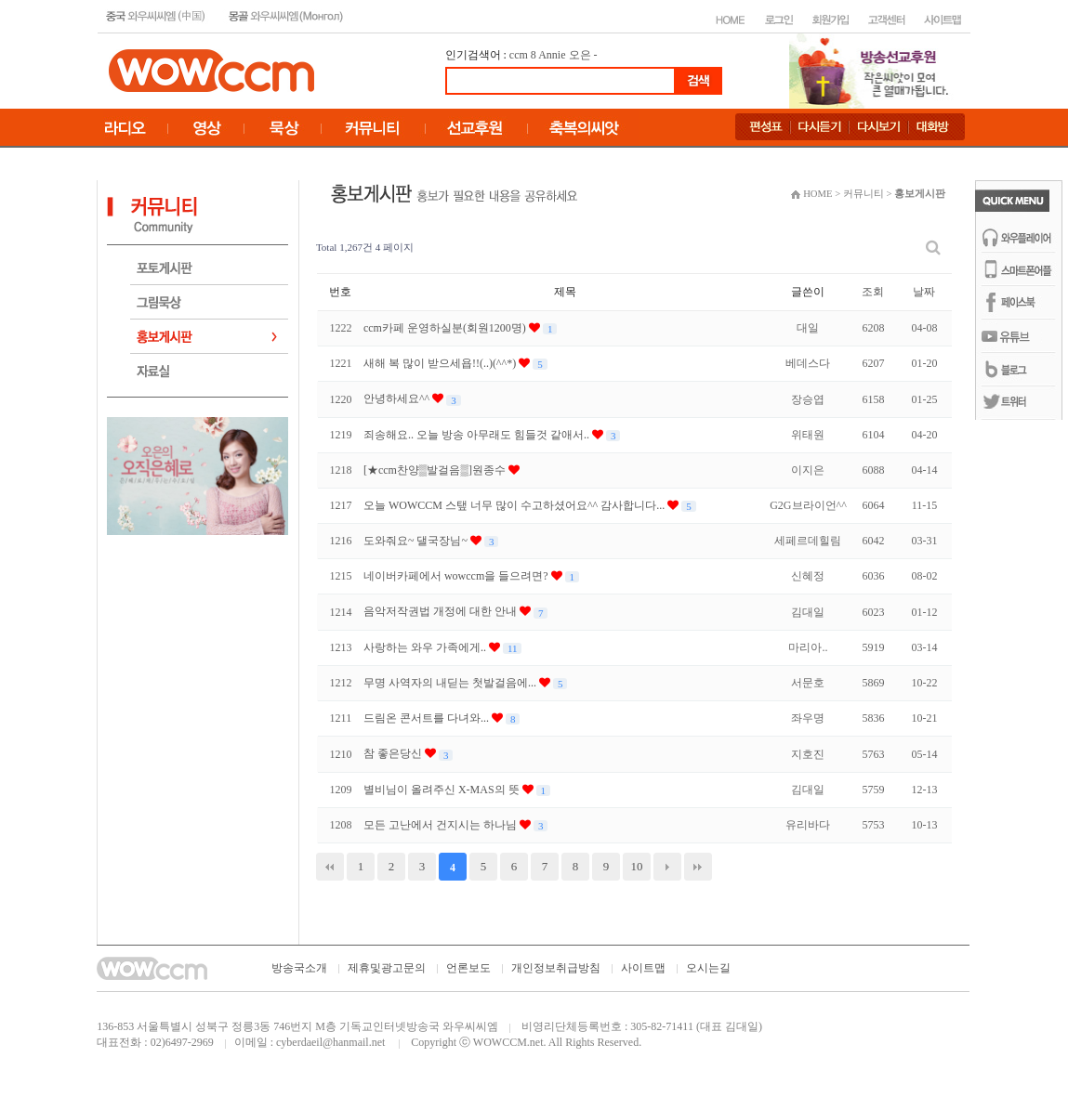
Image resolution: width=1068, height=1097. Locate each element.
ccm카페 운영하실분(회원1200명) (446, 327)
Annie (551, 54)
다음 (667, 867)
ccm (518, 54)
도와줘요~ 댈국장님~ (416, 540)
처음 (330, 867)
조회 (873, 291)
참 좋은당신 (394, 753)
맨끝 (698, 867)
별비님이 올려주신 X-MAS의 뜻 (442, 789)
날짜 (924, 291)
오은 (580, 54)
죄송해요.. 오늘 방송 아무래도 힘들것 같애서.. (477, 434)
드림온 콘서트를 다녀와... (427, 718)
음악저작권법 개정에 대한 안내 (441, 611)
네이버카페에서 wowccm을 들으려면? (457, 575)
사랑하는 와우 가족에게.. (426, 647)
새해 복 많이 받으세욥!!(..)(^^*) (441, 363)
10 (636, 866)
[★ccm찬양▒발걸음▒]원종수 (435, 470)
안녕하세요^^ (397, 398)
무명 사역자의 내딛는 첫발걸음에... (451, 682)
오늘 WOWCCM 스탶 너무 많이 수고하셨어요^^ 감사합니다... (515, 505)
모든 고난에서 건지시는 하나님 (441, 824)
